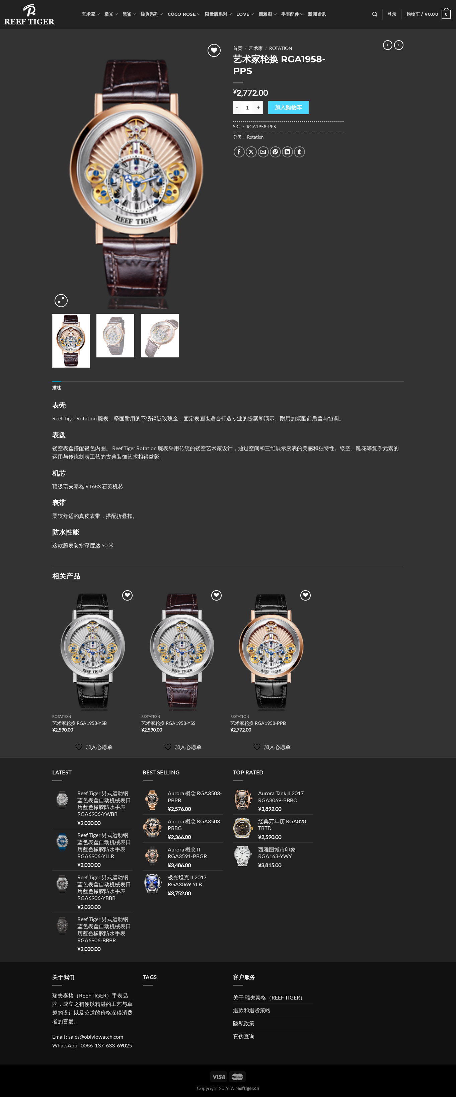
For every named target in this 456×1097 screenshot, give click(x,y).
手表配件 (292, 14)
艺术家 (91, 14)
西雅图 (268, 14)
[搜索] (374, 14)
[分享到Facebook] (239, 151)
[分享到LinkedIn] (287, 151)
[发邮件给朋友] (263, 151)
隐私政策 (243, 1023)
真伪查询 (243, 1036)
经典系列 (152, 14)
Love (245, 14)
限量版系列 (218, 14)
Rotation (280, 48)
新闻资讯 (317, 14)
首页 (237, 48)
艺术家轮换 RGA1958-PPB (258, 723)
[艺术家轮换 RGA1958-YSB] (93, 650)
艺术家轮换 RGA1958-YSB (79, 723)
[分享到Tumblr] (299, 151)
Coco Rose (184, 14)
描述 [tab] (56, 387)
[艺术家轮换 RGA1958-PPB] (271, 650)
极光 (111, 14)
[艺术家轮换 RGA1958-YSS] (182, 650)
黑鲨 (129, 14)
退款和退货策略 (252, 1010)
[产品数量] (247, 107)
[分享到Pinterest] (275, 151)
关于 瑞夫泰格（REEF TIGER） (269, 997)
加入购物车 (288, 107)
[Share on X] (251, 151)
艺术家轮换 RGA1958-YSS (168, 723)
